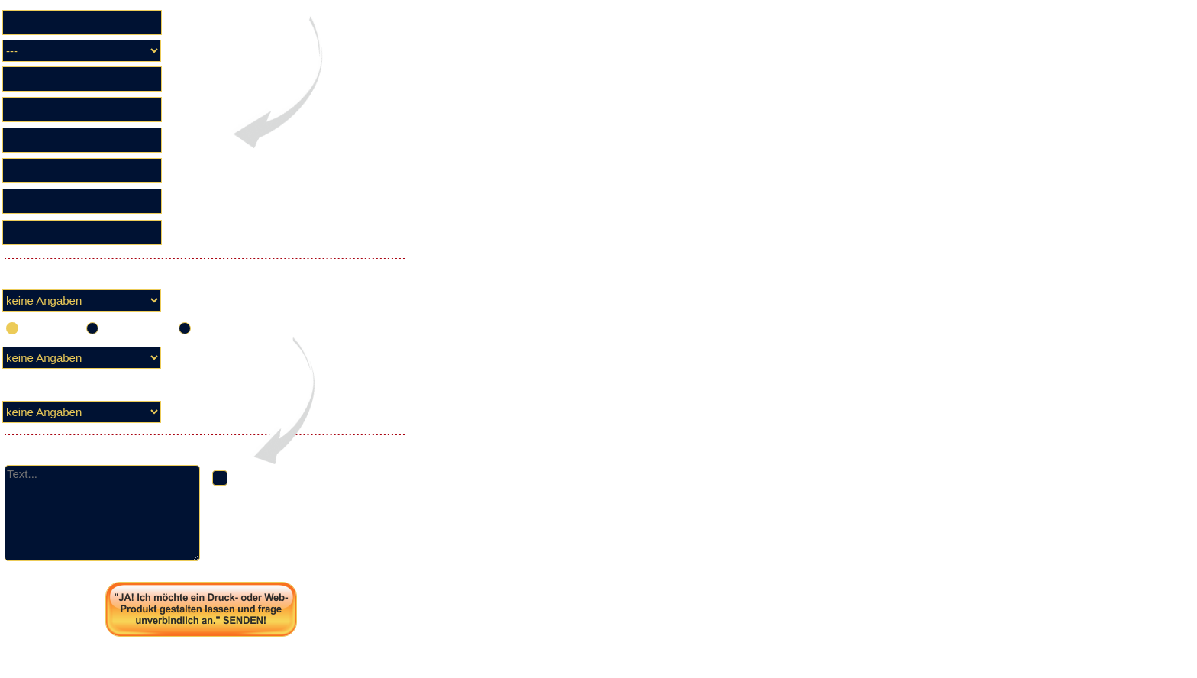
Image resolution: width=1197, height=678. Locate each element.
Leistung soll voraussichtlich (241, 300)
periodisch (228, 327)
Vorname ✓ (201, 79)
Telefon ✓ (197, 201)
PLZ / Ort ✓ (200, 170)
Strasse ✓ (197, 140)
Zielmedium (201, 357)
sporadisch (137, 327)
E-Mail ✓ (194, 232)
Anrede (190, 51)
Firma (187, 22)
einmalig (51, 327)
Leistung (193, 412)
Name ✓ (194, 109)
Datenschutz (254, 557)
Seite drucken (201, 654)
